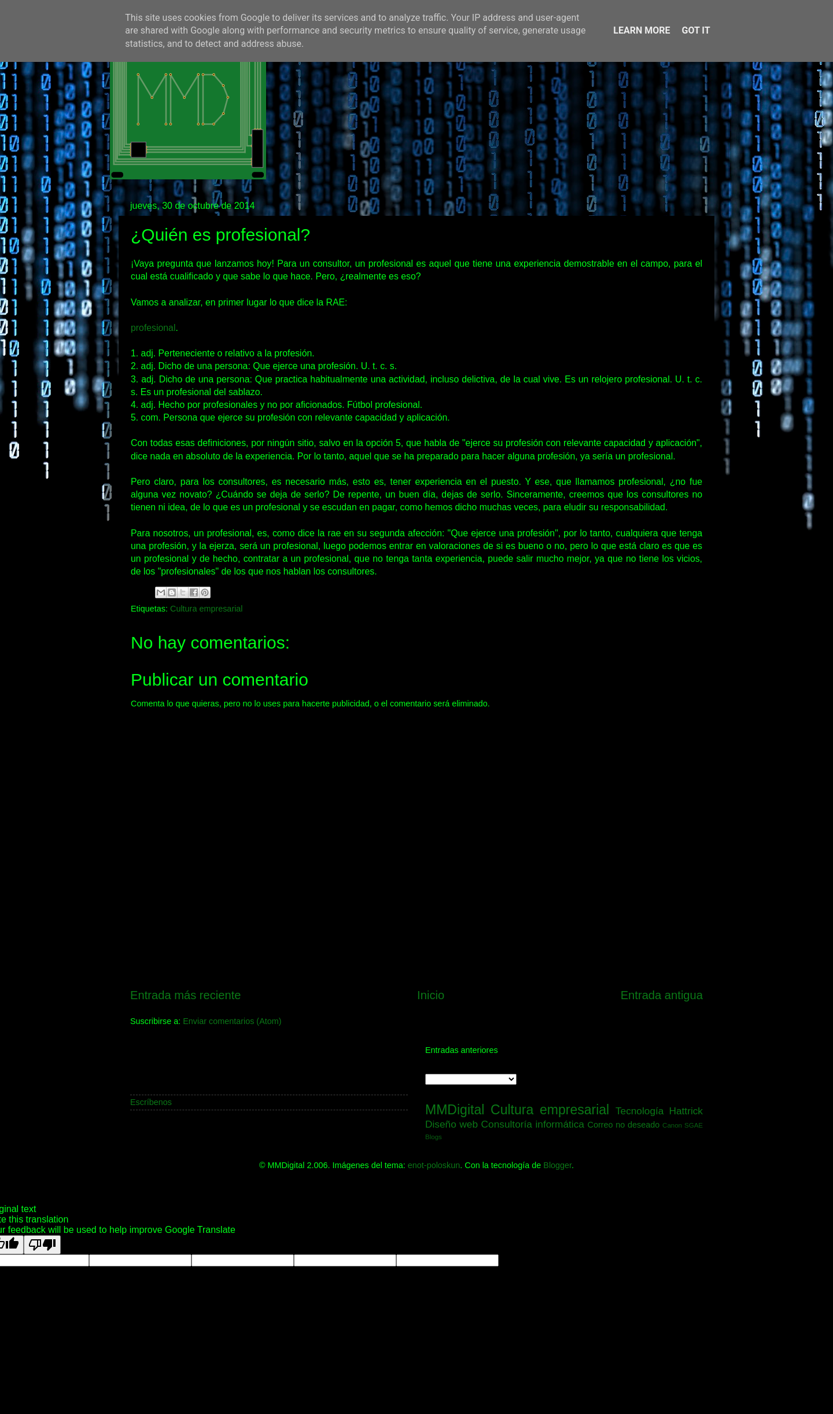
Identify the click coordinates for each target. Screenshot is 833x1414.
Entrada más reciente (185, 995)
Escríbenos (151, 1102)
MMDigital (454, 1109)
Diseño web (451, 1124)
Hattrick (686, 1111)
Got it (695, 30)
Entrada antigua (662, 995)
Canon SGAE (682, 1125)
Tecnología (639, 1111)
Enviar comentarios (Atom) (232, 1021)
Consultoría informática (532, 1124)
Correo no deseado (624, 1124)
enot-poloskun (434, 1165)
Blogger (557, 1165)
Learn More (641, 30)
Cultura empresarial (206, 608)
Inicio (430, 995)
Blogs (433, 1136)
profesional (153, 328)
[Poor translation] (42, 1244)
